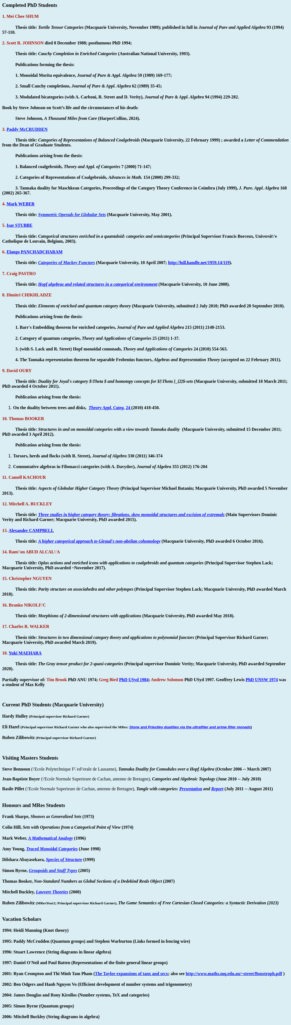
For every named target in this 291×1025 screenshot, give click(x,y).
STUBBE (19, 225)
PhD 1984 (134, 679)
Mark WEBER (20, 204)
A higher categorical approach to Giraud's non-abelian (99, 541)
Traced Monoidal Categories (52, 848)
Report (217, 788)
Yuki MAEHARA (25, 653)
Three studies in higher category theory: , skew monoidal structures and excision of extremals (131, 514)
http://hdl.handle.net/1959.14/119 (199, 262)
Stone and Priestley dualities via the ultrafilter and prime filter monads (190, 727)
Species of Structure (64, 859)
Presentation (190, 788)
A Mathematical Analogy (50, 838)
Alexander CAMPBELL (31, 530)
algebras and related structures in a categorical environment (97, 284)
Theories (52, 892)
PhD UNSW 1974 (262, 679)
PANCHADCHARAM (35, 252)
